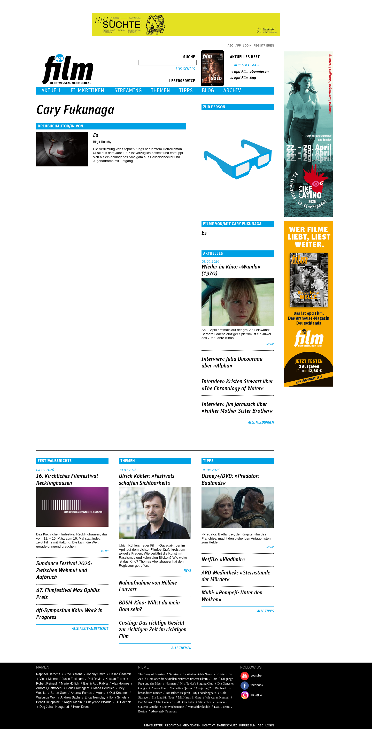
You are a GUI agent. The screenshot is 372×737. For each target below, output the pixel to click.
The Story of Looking (151, 674)
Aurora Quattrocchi (49, 688)
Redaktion (173, 725)
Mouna (100, 693)
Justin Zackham (72, 679)
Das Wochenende (173, 707)
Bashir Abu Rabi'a (95, 683)
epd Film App (245, 78)
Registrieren (263, 45)
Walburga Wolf (46, 697)
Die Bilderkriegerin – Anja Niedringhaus (191, 693)
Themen (160, 90)
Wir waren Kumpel (217, 697)
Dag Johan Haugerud (54, 707)
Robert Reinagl (46, 683)
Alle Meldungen (261, 422)
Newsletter (153, 725)
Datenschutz (227, 725)
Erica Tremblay (94, 697)
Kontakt (208, 725)
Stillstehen (205, 702)
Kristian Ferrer (115, 679)
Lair (214, 679)
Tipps (186, 90)
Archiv (232, 90)
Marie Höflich (70, 683)
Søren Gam (59, 693)
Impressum (247, 725)
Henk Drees (81, 707)
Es (95, 135)
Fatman (220, 702)
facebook (257, 685)
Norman (171, 683)
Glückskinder (164, 702)
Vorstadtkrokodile (199, 707)
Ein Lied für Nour (163, 697)
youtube (256, 675)
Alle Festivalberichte (90, 629)
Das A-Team (222, 707)
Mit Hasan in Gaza (189, 697)
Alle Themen (181, 648)
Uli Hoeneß (123, 702)
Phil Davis (94, 679)
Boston (142, 711)
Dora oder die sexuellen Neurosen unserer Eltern (177, 679)
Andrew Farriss (81, 693)
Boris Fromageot (77, 688)
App (238, 45)
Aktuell (51, 90)
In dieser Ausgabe (247, 65)
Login (247, 45)
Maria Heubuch (103, 688)
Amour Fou (158, 688)
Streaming (128, 90)
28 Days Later (185, 702)
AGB (260, 725)
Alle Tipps (265, 611)
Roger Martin (73, 702)
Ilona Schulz (118, 697)
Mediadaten (191, 725)
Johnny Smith (96, 674)
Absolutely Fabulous (164, 711)
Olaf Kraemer (118, 693)
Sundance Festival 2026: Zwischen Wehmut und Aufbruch (64, 570)
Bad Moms (145, 702)
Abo (230, 45)
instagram (257, 694)
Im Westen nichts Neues (198, 674)
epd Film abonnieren (251, 72)
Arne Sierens (73, 674)
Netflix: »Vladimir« (223, 560)
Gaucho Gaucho (148, 707)
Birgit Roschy (102, 142)
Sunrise (174, 674)
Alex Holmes (120, 683)
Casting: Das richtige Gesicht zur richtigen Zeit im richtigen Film (153, 630)
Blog (208, 90)
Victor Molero (49, 679)
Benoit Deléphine (48, 702)
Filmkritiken (87, 90)
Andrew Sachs (70, 697)
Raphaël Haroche (48, 674)
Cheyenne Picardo (99, 702)
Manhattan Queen (181, 688)
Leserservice (182, 81)
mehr (270, 344)
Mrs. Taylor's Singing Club (196, 683)
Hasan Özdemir (120, 674)
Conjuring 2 (203, 688)
